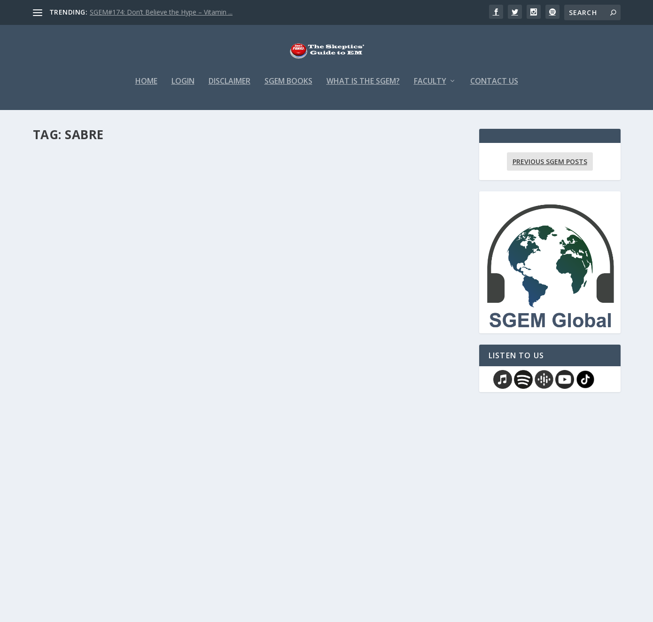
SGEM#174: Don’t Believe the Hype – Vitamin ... (161, 12)
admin (58, 310)
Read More (67, 327)
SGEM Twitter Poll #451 (316, 296)
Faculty (430, 87)
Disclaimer (229, 87)
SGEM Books (288, 87)
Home (146, 87)
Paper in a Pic (131, 310)
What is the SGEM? (363, 87)
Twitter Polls (353, 310)
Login (182, 87)
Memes (123, 536)
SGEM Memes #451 (78, 521)
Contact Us (494, 87)
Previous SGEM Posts (550, 167)
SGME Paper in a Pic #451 (93, 296)
